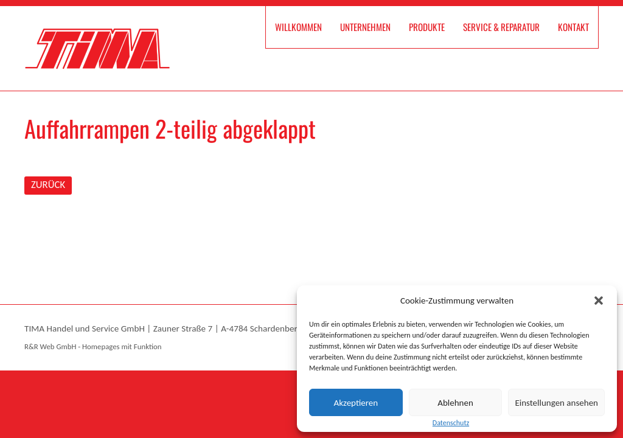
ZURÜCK (48, 184)
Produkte (427, 26)
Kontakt (573, 26)
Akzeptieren (356, 402)
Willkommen (298, 26)
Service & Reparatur (501, 26)
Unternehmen (365, 26)
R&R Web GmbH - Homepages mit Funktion (92, 346)
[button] (599, 300)
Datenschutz (451, 423)
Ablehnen (455, 402)
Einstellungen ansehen (556, 402)
